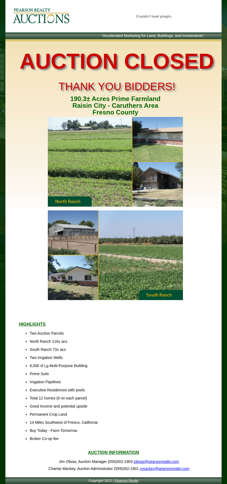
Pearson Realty (127, 481)
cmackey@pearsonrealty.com (164, 468)
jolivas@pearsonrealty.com (156, 461)
